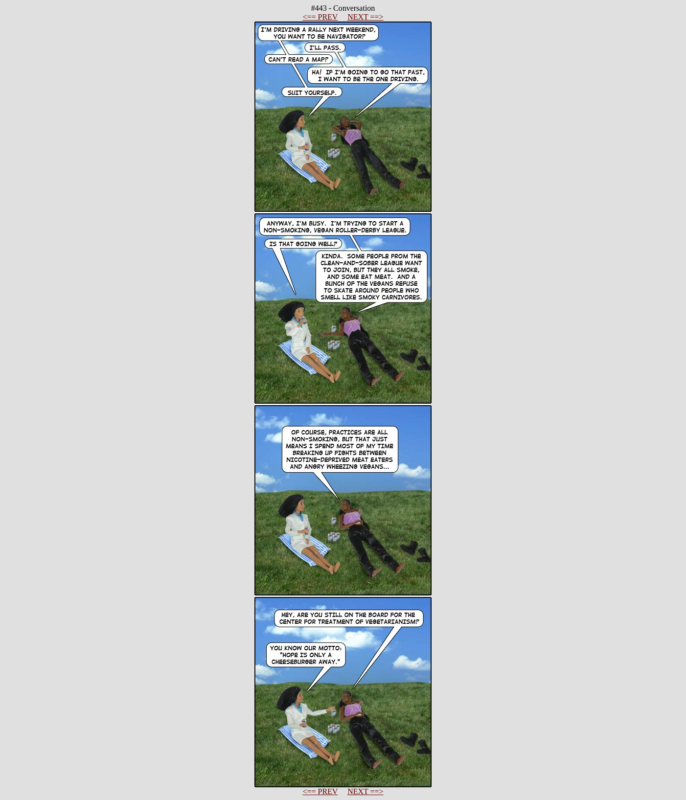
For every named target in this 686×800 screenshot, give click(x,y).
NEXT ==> (365, 17)
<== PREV (320, 17)
